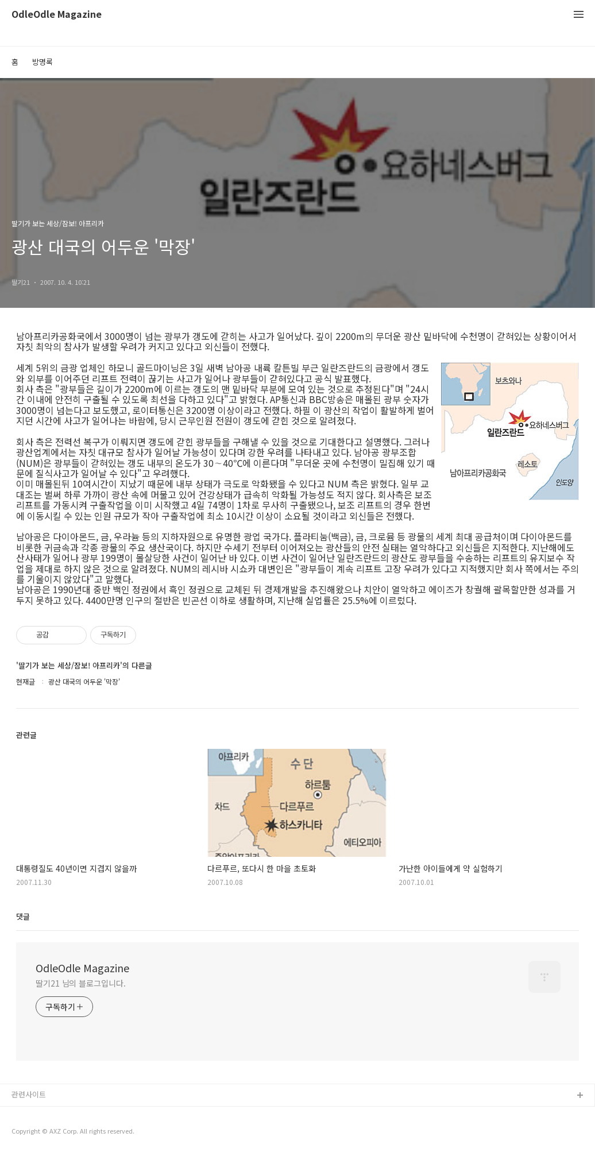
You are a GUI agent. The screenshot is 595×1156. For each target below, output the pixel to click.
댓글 (23, 916)
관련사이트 (28, 1094)
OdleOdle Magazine (56, 15)
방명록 (42, 61)
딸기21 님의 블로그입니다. (81, 983)
